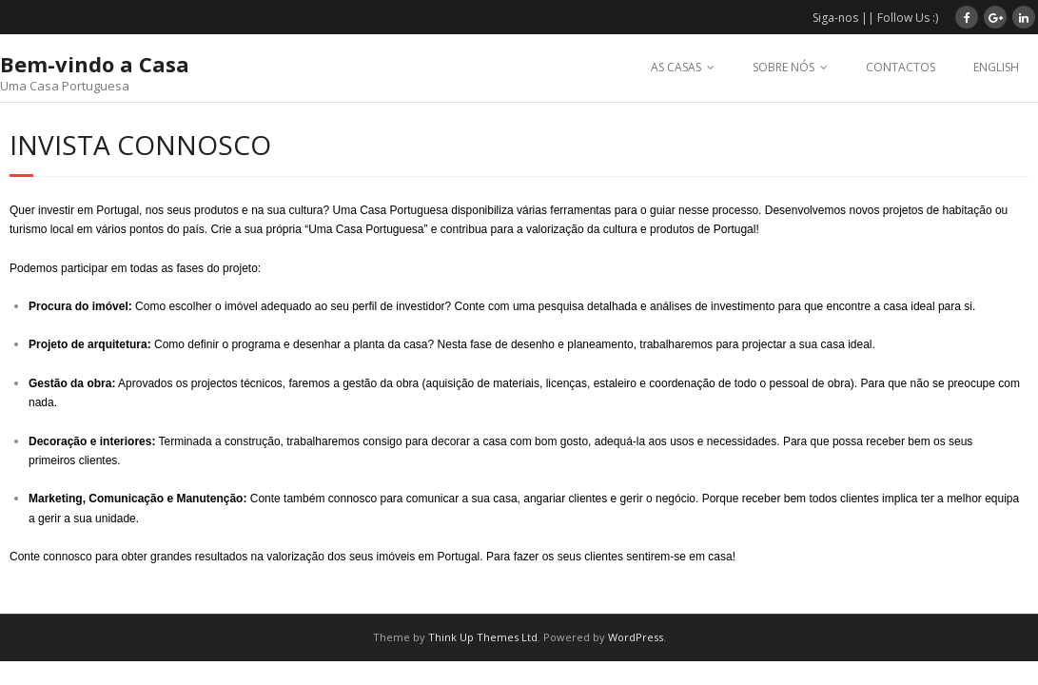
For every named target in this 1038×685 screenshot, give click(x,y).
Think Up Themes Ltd (483, 637)
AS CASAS (676, 67)
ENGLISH (996, 67)
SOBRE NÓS (783, 67)
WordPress (635, 637)
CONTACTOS (900, 67)
